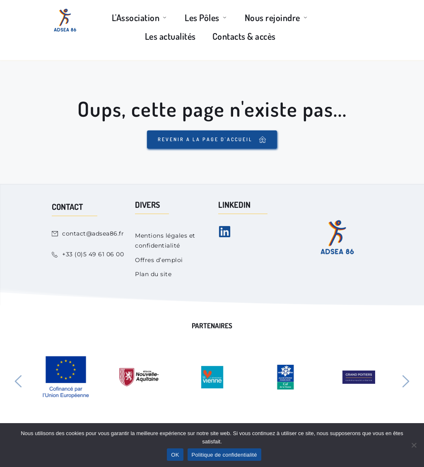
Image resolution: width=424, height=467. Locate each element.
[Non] (414, 445)
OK (175, 455)
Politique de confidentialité (224, 455)
